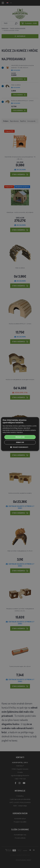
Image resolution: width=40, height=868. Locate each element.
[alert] (20, 434)
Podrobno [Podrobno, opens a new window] (20, 432)
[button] (20, 447)
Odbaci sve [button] (20, 442)
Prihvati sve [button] (20, 437)
